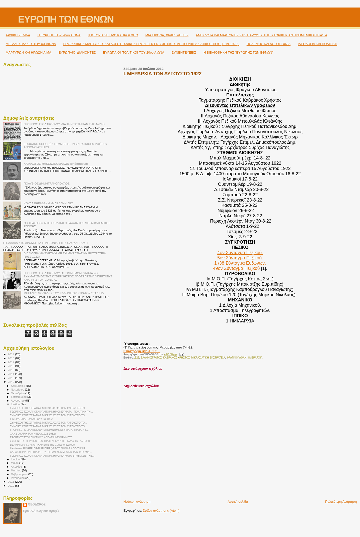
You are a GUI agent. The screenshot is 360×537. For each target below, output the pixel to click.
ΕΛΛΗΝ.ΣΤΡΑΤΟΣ (151, 357)
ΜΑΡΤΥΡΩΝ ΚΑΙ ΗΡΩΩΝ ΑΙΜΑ (28, 52)
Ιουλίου (16, 404)
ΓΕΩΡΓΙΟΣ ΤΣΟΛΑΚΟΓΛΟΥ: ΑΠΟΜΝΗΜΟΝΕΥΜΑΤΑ (41, 437)
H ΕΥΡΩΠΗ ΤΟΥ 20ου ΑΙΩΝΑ (59, 35)
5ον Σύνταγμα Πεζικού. (240, 257)
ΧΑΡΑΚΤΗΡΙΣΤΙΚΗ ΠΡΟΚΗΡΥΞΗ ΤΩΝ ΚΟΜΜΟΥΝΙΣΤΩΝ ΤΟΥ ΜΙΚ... (51, 451)
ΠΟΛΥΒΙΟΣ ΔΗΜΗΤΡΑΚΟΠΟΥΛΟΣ (47, 183)
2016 (11, 366)
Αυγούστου (18, 400)
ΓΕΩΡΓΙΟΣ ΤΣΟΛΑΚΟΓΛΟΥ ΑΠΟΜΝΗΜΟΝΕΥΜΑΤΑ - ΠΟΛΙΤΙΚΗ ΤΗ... (51, 411)
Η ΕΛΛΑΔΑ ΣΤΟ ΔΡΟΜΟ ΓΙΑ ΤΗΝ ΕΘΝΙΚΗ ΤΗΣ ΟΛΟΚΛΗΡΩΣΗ (45, 242)
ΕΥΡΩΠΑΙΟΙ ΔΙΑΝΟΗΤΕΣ (77, 52)
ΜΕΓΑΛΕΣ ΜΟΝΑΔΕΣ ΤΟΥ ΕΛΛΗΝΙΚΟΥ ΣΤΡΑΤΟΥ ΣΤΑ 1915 (64, 293)
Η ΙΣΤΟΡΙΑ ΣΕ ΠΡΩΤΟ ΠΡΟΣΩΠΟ (113, 35)
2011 (11, 481)
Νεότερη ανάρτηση (137, 501)
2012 (11, 382)
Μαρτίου (16, 470)
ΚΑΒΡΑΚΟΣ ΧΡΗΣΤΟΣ (176, 357)
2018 (11, 358)
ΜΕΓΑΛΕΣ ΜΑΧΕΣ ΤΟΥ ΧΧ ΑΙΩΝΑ (31, 44)
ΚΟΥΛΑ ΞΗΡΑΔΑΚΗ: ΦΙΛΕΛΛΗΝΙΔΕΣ (48, 203)
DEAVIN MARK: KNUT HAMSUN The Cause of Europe (42, 444)
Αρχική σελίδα (238, 501)
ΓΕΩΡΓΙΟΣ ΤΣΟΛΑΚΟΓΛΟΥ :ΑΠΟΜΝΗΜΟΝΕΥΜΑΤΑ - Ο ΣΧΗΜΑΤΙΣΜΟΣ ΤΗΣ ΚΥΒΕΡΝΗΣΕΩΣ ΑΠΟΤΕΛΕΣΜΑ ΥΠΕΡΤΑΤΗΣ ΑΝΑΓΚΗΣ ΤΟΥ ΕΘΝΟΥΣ (68, 276)
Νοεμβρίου (18, 389)
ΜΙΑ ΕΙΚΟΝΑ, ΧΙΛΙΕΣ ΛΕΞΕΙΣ (167, 35)
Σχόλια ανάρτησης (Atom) (161, 510)
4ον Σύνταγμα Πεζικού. (240, 252)
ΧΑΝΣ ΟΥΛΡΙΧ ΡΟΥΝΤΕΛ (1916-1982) (33, 433)
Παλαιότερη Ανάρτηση (341, 501)
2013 (11, 378)
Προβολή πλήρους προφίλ (41, 511)
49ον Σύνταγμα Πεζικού (236, 268)
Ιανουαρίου (18, 477)
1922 (136, 357)
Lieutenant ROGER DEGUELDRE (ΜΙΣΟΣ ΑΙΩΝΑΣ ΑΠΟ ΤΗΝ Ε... (49, 448)
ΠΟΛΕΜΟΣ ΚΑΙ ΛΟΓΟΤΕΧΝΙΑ (268, 44)
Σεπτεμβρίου (19, 396)
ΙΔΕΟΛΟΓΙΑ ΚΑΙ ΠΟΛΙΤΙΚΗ (317, 44)
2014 (11, 374)
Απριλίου (17, 466)
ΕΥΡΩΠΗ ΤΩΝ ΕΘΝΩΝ (66, 19)
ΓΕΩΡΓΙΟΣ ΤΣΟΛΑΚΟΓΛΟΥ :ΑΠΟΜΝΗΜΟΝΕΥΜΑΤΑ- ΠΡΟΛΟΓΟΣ (49, 429)
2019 (11, 354)
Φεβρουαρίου (19, 474)
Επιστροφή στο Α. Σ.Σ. (142, 351)
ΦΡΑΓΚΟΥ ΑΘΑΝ (236, 357)
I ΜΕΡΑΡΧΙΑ (255, 357)
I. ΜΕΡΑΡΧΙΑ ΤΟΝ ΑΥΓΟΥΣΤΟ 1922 (31, 418)
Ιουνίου (16, 459)
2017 (11, 362)
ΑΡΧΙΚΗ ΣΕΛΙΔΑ (18, 35)
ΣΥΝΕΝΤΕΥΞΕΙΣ (184, 52)
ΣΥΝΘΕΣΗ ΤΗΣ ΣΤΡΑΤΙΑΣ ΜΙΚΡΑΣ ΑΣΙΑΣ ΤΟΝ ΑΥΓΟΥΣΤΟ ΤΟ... (48, 408)
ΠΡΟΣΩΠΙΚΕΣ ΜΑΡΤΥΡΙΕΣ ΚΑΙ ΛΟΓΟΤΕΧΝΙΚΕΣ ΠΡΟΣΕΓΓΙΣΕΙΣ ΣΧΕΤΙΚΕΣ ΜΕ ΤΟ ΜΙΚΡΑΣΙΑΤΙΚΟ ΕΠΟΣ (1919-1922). (151, 44)
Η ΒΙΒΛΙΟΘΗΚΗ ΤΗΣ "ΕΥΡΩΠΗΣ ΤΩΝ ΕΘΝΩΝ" (238, 52)
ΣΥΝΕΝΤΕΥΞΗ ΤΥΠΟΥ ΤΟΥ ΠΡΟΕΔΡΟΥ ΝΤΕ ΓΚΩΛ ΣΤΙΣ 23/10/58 (50, 440)
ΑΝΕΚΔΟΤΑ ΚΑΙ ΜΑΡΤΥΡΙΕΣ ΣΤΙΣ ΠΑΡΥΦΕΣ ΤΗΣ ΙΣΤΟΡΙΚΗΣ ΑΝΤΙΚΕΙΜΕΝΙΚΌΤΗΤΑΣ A (261, 35)
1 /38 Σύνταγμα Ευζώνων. (240, 263)
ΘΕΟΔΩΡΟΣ (37, 504)
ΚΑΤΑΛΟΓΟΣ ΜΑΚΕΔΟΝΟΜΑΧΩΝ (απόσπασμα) (56, 163)
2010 (11, 485)
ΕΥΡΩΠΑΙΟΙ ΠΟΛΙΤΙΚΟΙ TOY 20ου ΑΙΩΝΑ (133, 52)
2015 (11, 370)
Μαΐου (15, 462)
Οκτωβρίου (18, 393)
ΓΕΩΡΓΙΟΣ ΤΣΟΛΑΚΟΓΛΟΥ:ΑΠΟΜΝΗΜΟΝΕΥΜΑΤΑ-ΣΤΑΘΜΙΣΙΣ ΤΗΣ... (52, 455)
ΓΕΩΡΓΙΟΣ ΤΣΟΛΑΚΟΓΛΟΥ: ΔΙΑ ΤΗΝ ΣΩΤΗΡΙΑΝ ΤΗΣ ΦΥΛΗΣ (64, 124)
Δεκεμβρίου (18, 385)
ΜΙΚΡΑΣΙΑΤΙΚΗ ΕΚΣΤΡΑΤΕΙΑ (208, 357)
